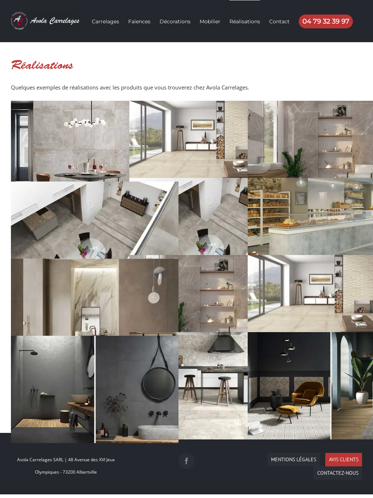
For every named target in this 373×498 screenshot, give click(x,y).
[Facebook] (186, 461)
